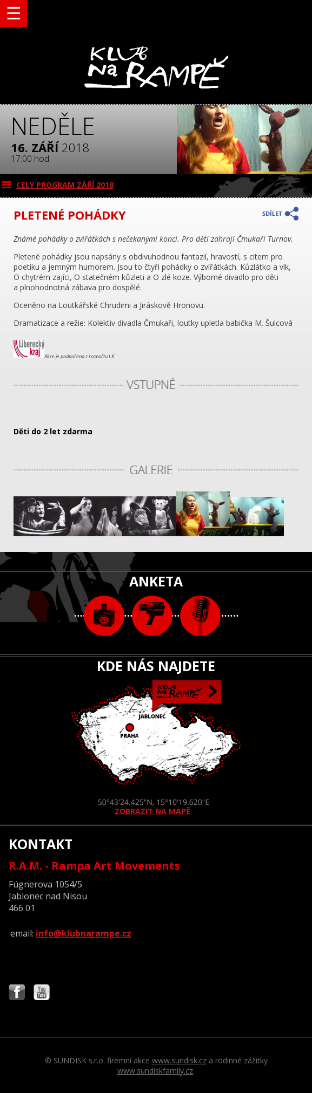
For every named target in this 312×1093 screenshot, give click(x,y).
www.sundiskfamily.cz (155, 1070)
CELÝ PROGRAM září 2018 (65, 185)
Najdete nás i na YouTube (42, 993)
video (152, 616)
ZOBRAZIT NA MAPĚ (156, 748)
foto (104, 616)
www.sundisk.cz (179, 1060)
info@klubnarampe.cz (83, 933)
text (200, 616)
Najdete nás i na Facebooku (17, 993)
